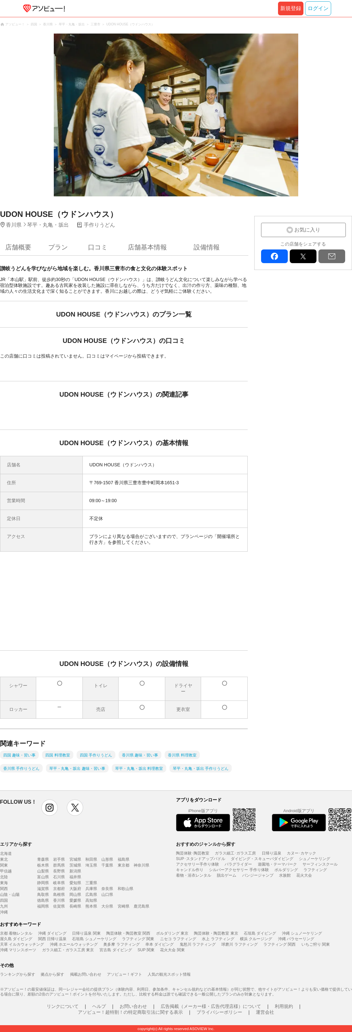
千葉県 (107, 865)
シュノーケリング (314, 858)
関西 (4, 888)
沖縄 (4, 912)
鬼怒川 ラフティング (198, 944)
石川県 (59, 877)
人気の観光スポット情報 (169, 974)
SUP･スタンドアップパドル (200, 858)
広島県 (91, 894)
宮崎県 (123, 906)
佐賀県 (59, 906)
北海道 (6, 853)
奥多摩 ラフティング (121, 944)
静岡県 (43, 883)
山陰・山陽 (10, 894)
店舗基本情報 (147, 247)
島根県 (59, 894)
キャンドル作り (189, 870)
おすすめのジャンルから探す (205, 844)
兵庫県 (91, 888)
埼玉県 (91, 865)
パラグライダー (238, 864)
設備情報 (207, 247)
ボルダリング (286, 870)
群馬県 (59, 865)
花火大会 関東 (172, 950)
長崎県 (75, 906)
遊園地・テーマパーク (277, 864)
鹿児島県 (141, 906)
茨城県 (75, 865)
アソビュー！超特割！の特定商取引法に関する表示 (130, 1012)
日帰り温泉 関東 (86, 933)
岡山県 (75, 894)
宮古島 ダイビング (115, 950)
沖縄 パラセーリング (296, 939)
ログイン (318, 8)
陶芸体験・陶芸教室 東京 (216, 933)
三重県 (91, 883)
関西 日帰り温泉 (52, 939)
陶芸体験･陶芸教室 (192, 853)
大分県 (107, 906)
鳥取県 (43, 894)
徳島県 (43, 900)
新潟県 (75, 871)
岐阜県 (59, 883)
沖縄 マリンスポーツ (18, 950)
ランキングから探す (17, 974)
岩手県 (59, 859)
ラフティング (315, 870)
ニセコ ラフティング (178, 939)
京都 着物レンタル (16, 933)
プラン (58, 247)
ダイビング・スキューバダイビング (262, 858)
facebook (274, 256)
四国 (4, 900)
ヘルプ (99, 1006)
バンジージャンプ (257, 875)
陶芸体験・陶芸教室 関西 (128, 933)
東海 (4, 883)
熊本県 (91, 906)
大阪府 (75, 888)
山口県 (107, 894)
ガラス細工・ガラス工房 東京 (68, 950)
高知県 (91, 900)
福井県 (75, 877)
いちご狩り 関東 (315, 944)
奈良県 (107, 888)
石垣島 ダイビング (260, 933)
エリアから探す (16, 844)
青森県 (43, 859)
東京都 (123, 865)
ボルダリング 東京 (172, 933)
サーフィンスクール (320, 864)
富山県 (43, 877)
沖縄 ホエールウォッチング (74, 944)
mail (331, 256)
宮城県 (75, 859)
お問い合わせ (133, 1006)
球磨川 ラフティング (239, 944)
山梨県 (43, 871)
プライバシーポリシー (219, 1012)
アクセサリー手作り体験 (197, 864)
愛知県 (75, 883)
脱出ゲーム (226, 875)
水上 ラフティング (218, 939)
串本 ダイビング (159, 944)
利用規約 (284, 1006)
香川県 (59, 900)
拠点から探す (52, 974)
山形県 (107, 859)
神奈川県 (141, 865)
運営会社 (265, 1012)
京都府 (59, 888)
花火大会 (304, 875)
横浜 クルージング (256, 939)
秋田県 (91, 859)
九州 (4, 906)
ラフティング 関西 (279, 944)
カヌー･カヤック (301, 853)
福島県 (123, 859)
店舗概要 (18, 247)
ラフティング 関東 (138, 939)
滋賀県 (43, 888)
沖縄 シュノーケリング (302, 933)
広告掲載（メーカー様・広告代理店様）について (211, 1006)
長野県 (59, 871)
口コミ (98, 247)
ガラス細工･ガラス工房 (235, 853)
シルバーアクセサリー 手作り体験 (239, 870)
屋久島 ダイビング (16, 939)
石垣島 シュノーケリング (94, 939)
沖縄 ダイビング (52, 933)
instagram (49, 807)
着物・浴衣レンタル (193, 875)
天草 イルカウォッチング (22, 944)
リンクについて (63, 1006)
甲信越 (6, 871)
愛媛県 (75, 900)
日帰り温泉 (271, 853)
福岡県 (43, 906)
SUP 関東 (146, 950)
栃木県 (43, 865)
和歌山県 (125, 888)
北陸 (4, 877)
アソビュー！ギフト (124, 974)
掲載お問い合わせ (85, 974)
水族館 (285, 875)
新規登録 (290, 8)
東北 (4, 859)
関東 (4, 865)
